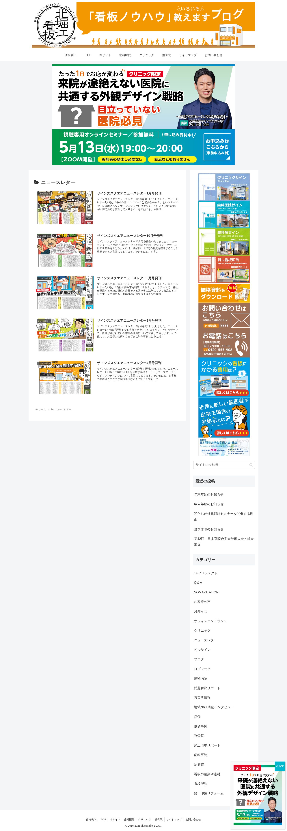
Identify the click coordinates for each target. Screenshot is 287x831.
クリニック (144, 819)
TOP (103, 819)
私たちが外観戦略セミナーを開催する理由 (223, 516)
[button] (251, 465)
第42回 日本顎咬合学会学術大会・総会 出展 (224, 541)
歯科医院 (129, 819)
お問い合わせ (193, 819)
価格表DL (91, 819)
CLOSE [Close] (280, 766)
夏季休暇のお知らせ (209, 529)
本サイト (115, 819)
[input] (224, 465)
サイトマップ (174, 819)
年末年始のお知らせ (209, 494)
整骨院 (159, 819)
